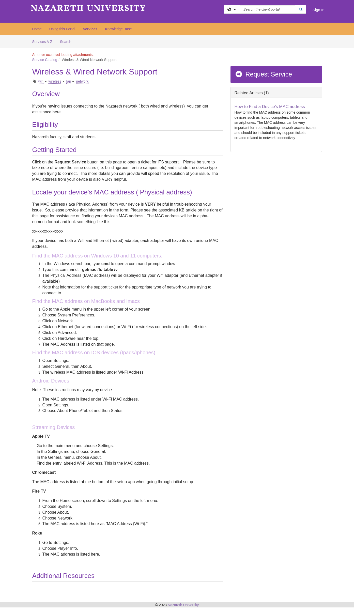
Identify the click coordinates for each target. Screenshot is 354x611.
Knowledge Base (118, 29)
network (82, 81)
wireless (54, 81)
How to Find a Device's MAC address (270, 106)
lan (68, 81)
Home (37, 29)
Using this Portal (62, 29)
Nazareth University (183, 605)
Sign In (319, 10)
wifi (40, 81)
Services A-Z (42, 42)
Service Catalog (44, 60)
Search (67, 41)
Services (90, 29)
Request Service (263, 74)
